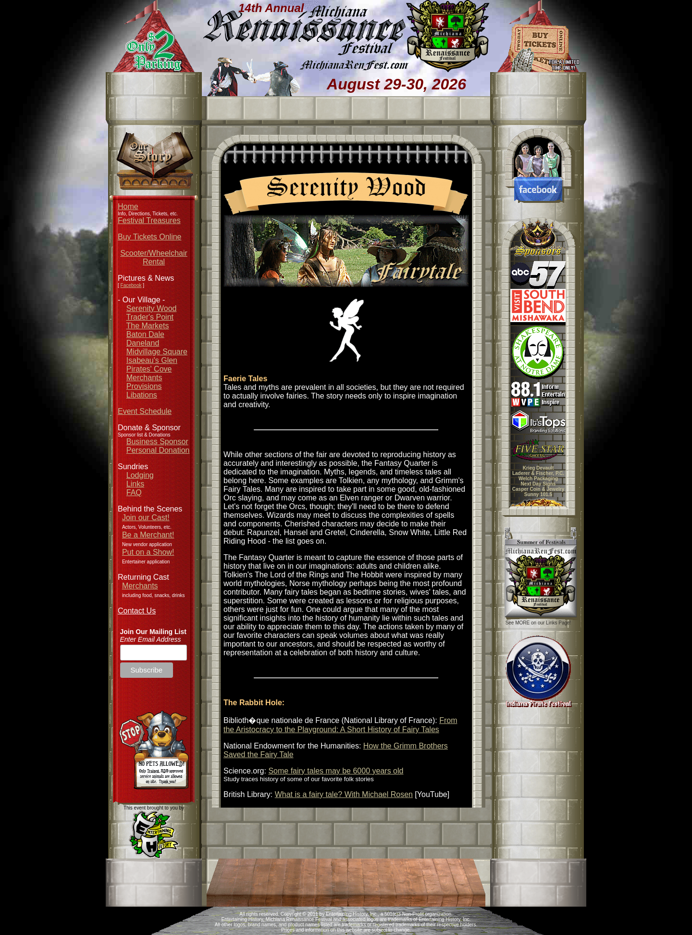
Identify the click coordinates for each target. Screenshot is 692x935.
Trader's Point (150, 317)
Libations (141, 395)
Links (135, 484)
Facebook (131, 285)
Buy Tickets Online (150, 237)
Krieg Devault (538, 468)
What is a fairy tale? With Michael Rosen (344, 794)
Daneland (143, 343)
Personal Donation (158, 450)
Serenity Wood (151, 308)
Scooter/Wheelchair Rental (153, 257)
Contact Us (137, 611)
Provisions (144, 386)
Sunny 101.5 (538, 494)
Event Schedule (145, 411)
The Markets (147, 326)
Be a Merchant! (148, 535)
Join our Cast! (146, 517)
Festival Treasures (149, 220)
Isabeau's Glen (151, 360)
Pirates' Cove (149, 369)
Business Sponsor (157, 441)
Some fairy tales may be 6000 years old (335, 771)
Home (128, 206)
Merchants (144, 378)
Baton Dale (145, 334)
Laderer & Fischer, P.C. (538, 473)
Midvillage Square (156, 352)
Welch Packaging (538, 478)
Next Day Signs (538, 483)
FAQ (134, 492)
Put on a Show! (148, 552)
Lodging (140, 475)
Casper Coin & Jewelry (538, 489)
